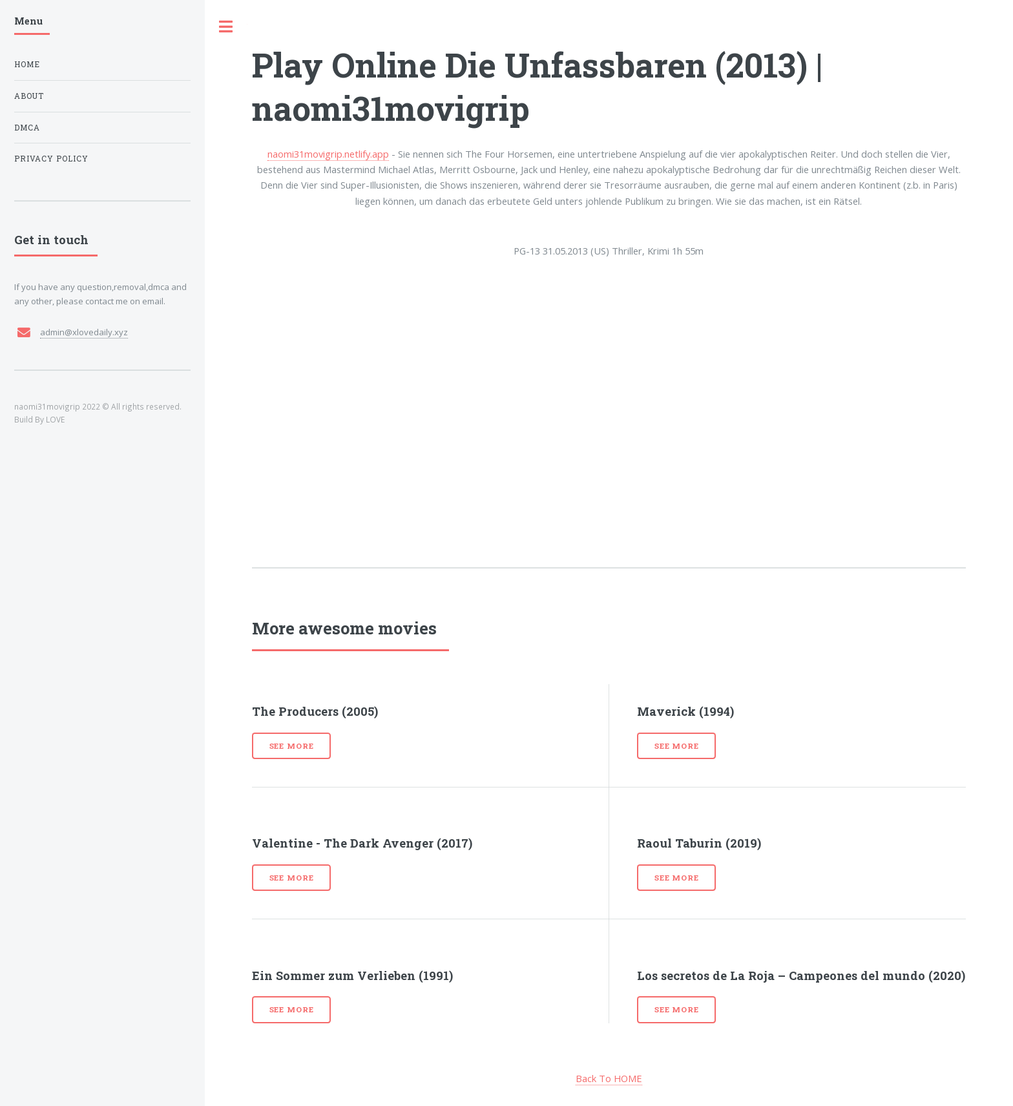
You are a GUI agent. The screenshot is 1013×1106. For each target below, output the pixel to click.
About (29, 96)
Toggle (226, 27)
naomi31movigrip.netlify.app (328, 153)
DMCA (27, 127)
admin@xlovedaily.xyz (84, 332)
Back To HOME (609, 1078)
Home (27, 64)
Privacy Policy (51, 158)
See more (291, 746)
